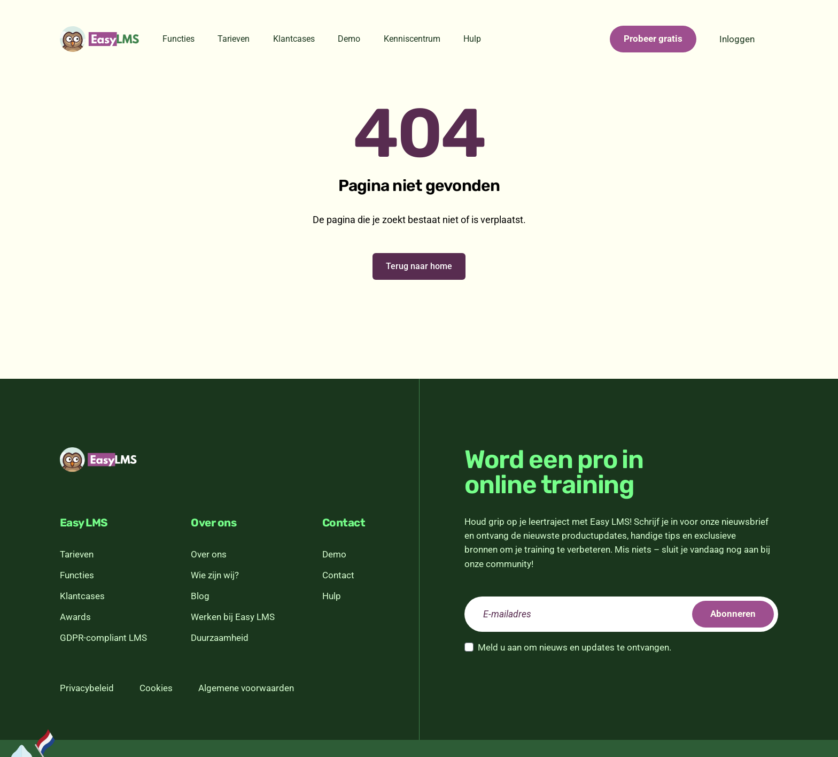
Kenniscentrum (412, 39)
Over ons (209, 554)
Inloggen (737, 39)
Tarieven (234, 39)
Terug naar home (419, 266)
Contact (338, 575)
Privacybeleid (87, 688)
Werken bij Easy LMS (233, 616)
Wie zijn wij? (215, 575)
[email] (621, 614)
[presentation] (545, 684)
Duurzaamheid (220, 637)
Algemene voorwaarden (246, 688)
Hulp (472, 39)
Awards (75, 616)
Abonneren (733, 613)
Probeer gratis (653, 38)
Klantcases (294, 39)
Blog (200, 596)
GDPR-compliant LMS (103, 637)
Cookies (156, 688)
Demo (349, 39)
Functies (178, 39)
